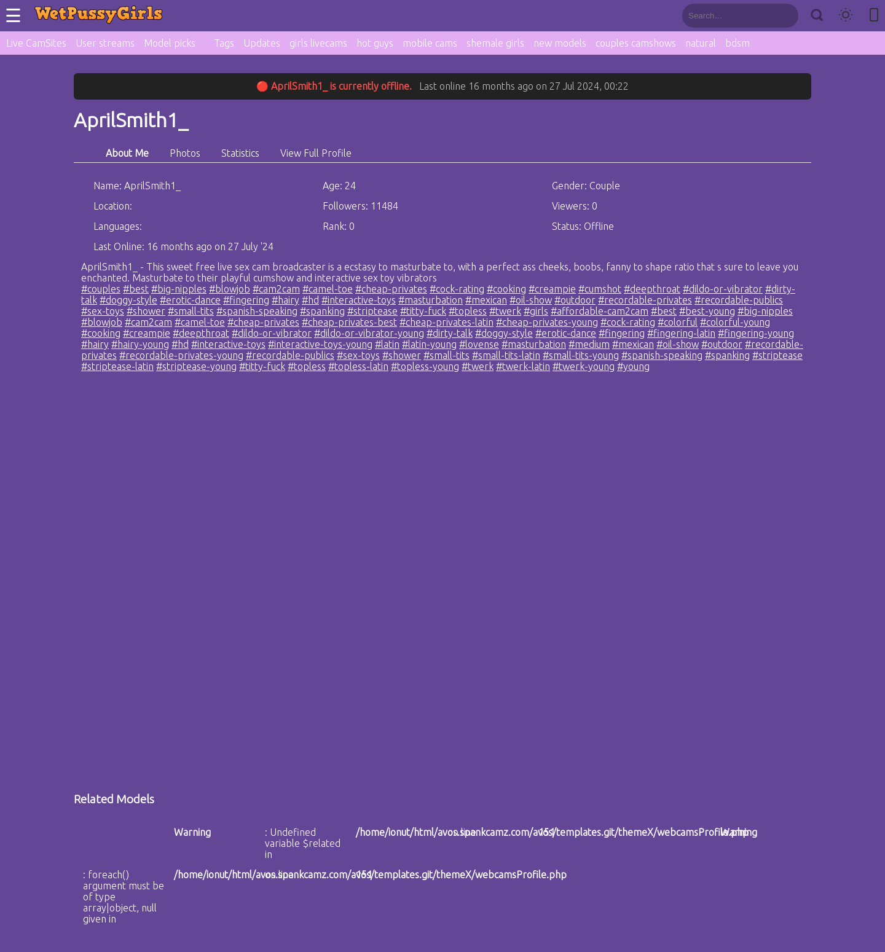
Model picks (169, 43)
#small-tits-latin (506, 355)
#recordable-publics (738, 299)
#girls (536, 311)
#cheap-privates (391, 288)
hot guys (374, 43)
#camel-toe (327, 288)
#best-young (707, 311)
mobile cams (430, 43)
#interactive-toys (358, 299)
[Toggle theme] (846, 16)
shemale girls (495, 43)
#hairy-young (140, 344)
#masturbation (430, 299)
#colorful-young (735, 322)
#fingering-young (756, 333)
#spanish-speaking (256, 311)
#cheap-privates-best (349, 322)
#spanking (322, 311)
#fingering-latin (681, 333)
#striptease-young (196, 366)
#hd (310, 299)
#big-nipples (178, 288)
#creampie (552, 288)
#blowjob (229, 288)
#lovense (479, 344)
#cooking (506, 288)
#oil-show (530, 299)
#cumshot (599, 288)
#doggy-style (128, 299)
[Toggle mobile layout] (874, 16)
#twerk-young (584, 366)
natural (700, 43)
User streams (105, 43)
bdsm (737, 43)
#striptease (372, 311)
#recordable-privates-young (181, 355)
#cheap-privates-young (547, 322)
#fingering (246, 299)
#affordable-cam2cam (599, 311)
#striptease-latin (117, 366)
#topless (468, 311)
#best (136, 288)
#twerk (505, 311)
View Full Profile (316, 153)
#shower (146, 311)
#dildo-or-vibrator (723, 288)
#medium (589, 344)
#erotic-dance (190, 299)
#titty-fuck (423, 311)
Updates (261, 43)
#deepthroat (652, 288)
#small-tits (191, 311)
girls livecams (318, 43)
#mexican (486, 299)
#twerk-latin (523, 366)
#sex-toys (102, 311)
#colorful (678, 322)
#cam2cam (276, 288)
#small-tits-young (581, 355)
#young (633, 366)
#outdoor (575, 299)
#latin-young (429, 344)
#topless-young (425, 366)
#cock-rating (457, 288)
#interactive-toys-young (320, 344)
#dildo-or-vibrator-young (369, 333)
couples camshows (636, 43)
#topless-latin (358, 366)
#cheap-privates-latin (446, 322)
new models (559, 43)
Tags (224, 43)
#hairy (285, 299)
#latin (387, 344)
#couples (100, 288)
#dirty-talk (450, 333)
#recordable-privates (645, 299)
